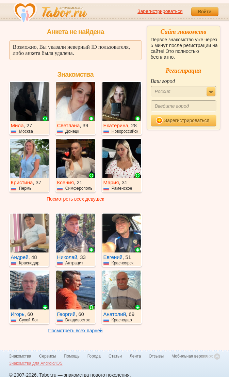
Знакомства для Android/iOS (36, 363)
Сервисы (47, 356)
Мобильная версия (189, 356)
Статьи (115, 356)
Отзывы (156, 356)
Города (94, 356)
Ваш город (163, 81)
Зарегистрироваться (159, 11)
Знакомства (20, 356)
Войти (204, 11)
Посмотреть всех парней (75, 330)
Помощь (72, 356)
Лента (135, 356)
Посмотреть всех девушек (75, 199)
